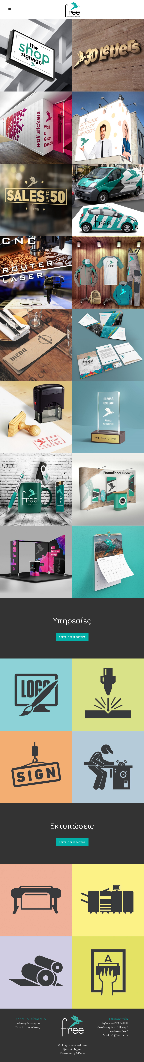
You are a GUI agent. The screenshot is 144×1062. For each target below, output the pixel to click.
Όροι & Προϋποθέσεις (28, 1027)
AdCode (80, 1053)
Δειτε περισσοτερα (72, 636)
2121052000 (121, 1023)
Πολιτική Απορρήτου (28, 1023)
